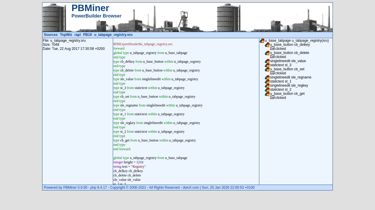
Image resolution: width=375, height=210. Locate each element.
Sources (51, 35)
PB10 (87, 35)
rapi (77, 35)
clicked (280, 49)
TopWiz (66, 35)
